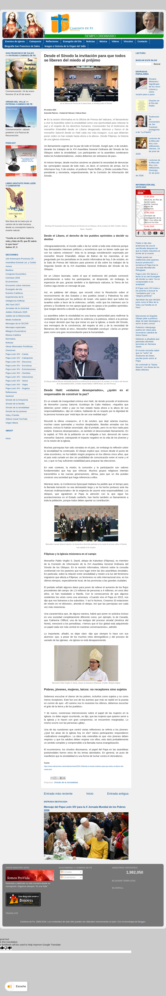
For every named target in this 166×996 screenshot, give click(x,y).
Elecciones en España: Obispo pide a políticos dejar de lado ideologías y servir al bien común (148, 320)
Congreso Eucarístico (16, 274)
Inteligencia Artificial (15, 301)
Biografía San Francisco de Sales (22, 46)
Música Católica (13, 335)
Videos (115, 41)
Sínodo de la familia (15, 403)
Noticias (90, 41)
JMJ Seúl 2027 (13, 304)
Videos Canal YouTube (16, 419)
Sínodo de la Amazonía (17, 400)
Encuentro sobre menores (18, 285)
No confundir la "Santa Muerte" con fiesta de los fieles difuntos (147, 367)
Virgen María (12, 423)
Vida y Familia (12, 415)
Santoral (10, 396)
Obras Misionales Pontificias (19, 346)
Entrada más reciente (58, 793)
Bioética (9, 270)
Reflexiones (52, 41)
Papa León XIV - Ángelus (18, 388)
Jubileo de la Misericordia (18, 316)
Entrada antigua (117, 793)
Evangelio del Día (72, 41)
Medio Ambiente (13, 320)
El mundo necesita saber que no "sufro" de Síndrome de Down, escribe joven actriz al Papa (147, 355)
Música (103, 41)
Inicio (89, 793)
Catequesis (35, 41)
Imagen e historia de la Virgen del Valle (65, 46)
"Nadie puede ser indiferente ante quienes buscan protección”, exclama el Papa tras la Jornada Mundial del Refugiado (147, 263)
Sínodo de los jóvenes (16, 411)
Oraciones (10, 350)
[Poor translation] (8, 948)
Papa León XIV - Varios (17, 381)
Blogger (141, 921)
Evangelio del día (14, 289)
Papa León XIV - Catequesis (19, 358)
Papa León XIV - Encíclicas (19, 365)
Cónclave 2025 (13, 278)
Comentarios (68, 877)
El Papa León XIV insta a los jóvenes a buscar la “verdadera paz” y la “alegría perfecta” (148, 292)
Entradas (66, 872)
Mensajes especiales (16, 327)
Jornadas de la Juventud (17, 308)
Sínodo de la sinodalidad (66, 782)
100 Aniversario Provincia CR (20, 258)
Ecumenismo (12, 281)
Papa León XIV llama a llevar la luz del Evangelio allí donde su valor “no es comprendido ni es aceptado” (148, 279)
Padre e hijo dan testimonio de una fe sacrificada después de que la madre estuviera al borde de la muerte (148, 248)
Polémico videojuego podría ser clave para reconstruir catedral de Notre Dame (146, 331)
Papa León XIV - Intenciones (19, 377)
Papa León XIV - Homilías (18, 373)
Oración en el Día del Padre (154, 103)
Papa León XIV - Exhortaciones (21, 369)
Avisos (9, 266)
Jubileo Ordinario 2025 (16, 312)
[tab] (143, 192)
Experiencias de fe (14, 297)
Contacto (142, 41)
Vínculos (128, 41)
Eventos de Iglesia (15, 41)
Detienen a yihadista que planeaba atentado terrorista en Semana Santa (147, 343)
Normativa (10, 339)
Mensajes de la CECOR (17, 323)
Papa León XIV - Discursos (18, 362)
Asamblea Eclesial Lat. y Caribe (21, 262)
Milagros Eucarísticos (16, 331)
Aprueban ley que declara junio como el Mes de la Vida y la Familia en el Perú (148, 303)
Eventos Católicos (14, 293)
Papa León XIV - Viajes (17, 384)
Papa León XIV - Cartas (17, 354)
